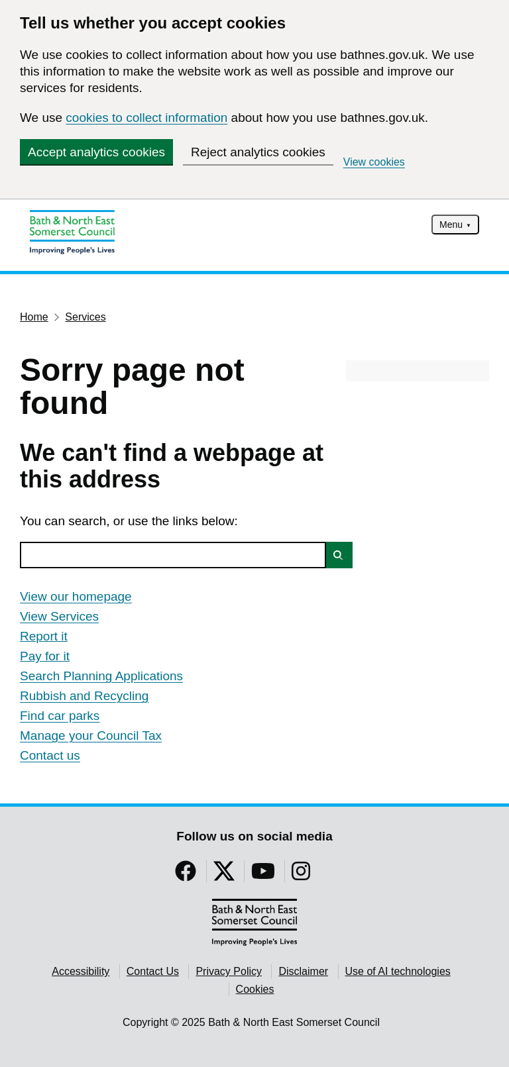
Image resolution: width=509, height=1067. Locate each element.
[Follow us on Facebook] (185, 875)
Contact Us (153, 971)
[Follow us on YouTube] (263, 875)
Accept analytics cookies (96, 152)
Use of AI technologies (398, 971)
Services (85, 317)
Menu (451, 224)
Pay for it (45, 656)
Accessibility (80, 971)
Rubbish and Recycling (84, 696)
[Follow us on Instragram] (301, 875)
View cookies (374, 162)
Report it (44, 636)
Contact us (50, 755)
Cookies (255, 989)
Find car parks (59, 716)
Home (34, 317)
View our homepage (76, 596)
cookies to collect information (146, 118)
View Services (59, 616)
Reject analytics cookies (258, 152)
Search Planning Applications (101, 676)
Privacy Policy (229, 971)
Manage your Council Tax (91, 735)
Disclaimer (303, 971)
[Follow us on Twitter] (224, 875)
